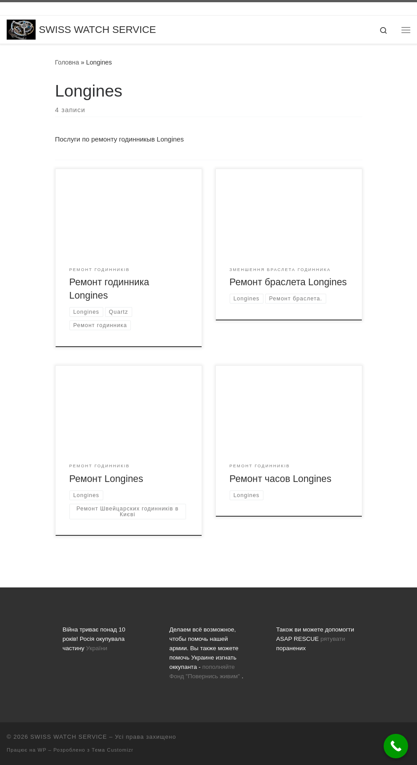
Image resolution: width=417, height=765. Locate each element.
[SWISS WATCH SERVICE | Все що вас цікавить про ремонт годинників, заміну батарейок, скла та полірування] (21, 29)
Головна (67, 62)
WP (42, 750)
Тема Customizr (113, 750)
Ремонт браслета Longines (288, 282)
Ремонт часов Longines (281, 479)
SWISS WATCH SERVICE (68, 736)
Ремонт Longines (106, 479)
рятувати (332, 638)
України (96, 648)
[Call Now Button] (396, 746)
